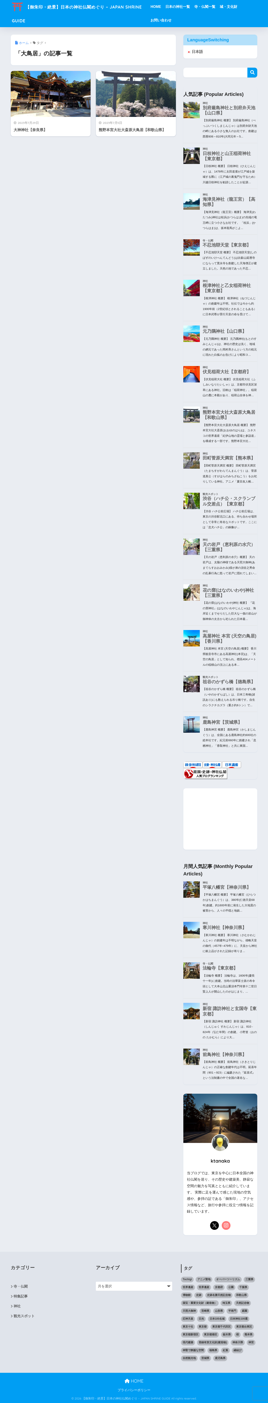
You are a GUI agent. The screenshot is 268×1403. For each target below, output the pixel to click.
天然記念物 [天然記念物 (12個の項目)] (242, 1302)
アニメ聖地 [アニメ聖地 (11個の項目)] (204, 1279)
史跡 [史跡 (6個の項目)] (198, 1295)
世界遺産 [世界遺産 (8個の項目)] (188, 1287)
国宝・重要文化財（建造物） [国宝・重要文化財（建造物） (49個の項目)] (200, 1302)
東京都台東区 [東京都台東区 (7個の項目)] (244, 1326)
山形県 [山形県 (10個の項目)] (219, 1310)
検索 (252, 73)
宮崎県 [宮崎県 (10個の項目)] (205, 1310)
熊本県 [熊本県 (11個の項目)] (248, 1334)
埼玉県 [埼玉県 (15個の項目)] (226, 1302)
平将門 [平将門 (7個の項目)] (232, 1310)
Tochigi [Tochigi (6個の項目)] (187, 1279)
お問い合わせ (170, 20)
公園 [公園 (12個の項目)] (231, 1287)
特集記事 (21, 1296)
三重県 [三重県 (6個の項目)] (249, 1279)
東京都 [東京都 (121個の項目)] (203, 1326)
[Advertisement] (220, 819)
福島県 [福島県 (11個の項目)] (213, 1350)
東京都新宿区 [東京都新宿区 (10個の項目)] (190, 1334)
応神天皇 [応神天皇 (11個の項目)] (188, 1318)
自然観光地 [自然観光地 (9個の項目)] (189, 1358)
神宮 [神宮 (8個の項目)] (251, 1342)
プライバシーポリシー (136, 1390)
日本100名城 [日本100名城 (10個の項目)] (217, 1318)
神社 (17, 1306)
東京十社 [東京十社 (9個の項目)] (188, 1326)
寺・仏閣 (21, 1287)
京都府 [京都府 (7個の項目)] (219, 1287)
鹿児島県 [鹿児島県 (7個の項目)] (220, 1358)
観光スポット (24, 1316)
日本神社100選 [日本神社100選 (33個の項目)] (239, 1318)
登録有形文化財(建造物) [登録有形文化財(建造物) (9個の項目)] (213, 1342)
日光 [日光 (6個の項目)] (201, 1318)
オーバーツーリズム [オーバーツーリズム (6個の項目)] (228, 1279)
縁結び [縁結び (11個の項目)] (237, 1350)
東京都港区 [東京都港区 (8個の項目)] (210, 1334)
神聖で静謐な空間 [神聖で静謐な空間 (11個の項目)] (193, 1350)
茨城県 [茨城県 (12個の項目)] (205, 1358)
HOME (165, 7)
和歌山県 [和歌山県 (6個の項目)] (241, 1295)
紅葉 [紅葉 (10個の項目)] (225, 1350)
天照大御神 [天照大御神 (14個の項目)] (189, 1310)
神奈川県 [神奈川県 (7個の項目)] (237, 1342)
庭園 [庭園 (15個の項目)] (244, 1310)
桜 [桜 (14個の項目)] (237, 1334)
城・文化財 (238, 7)
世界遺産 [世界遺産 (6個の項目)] (204, 1287)
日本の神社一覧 (187, 7)
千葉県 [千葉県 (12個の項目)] (243, 1287)
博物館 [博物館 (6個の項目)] (187, 1295)
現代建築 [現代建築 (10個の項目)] (188, 1342)
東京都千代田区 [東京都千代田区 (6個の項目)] (221, 1326)
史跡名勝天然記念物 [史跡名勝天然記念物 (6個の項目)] (219, 1295)
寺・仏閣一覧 (214, 7)
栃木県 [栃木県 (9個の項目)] (227, 1334)
